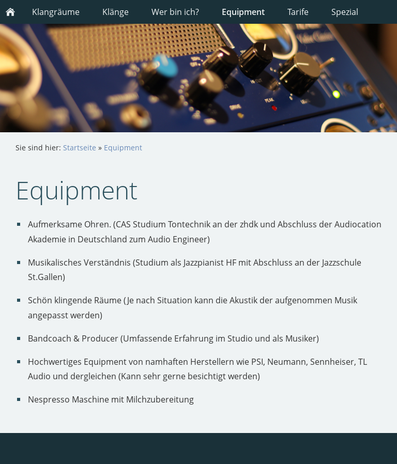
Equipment (123, 147)
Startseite (79, 147)
